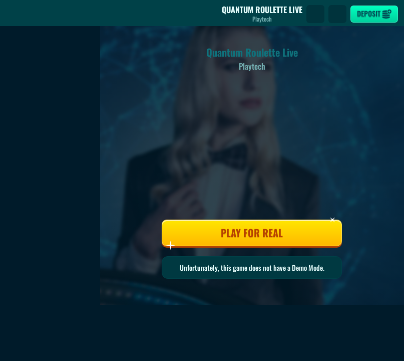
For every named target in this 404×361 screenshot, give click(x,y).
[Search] (315, 14)
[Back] (15, 14)
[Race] (337, 14)
